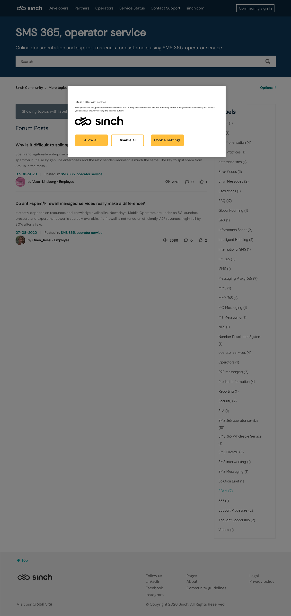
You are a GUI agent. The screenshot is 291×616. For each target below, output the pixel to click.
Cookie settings (167, 140)
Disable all (128, 140)
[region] (147, 121)
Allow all (91, 140)
